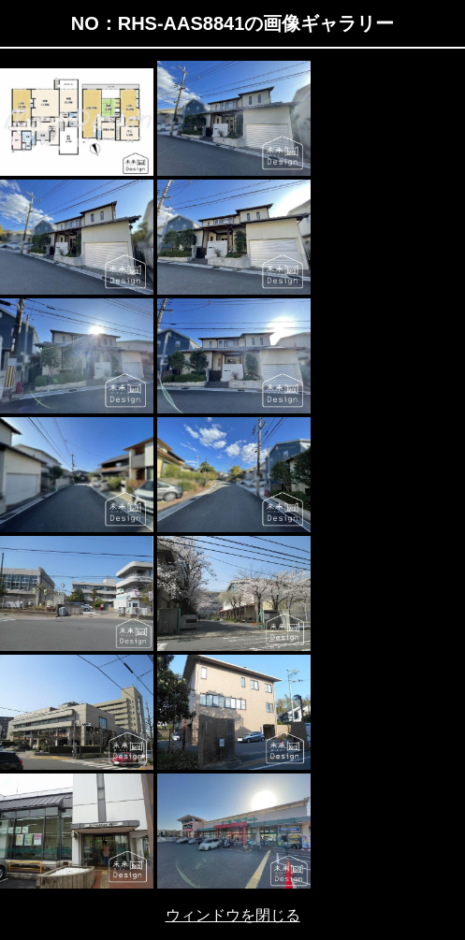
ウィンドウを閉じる (233, 915)
